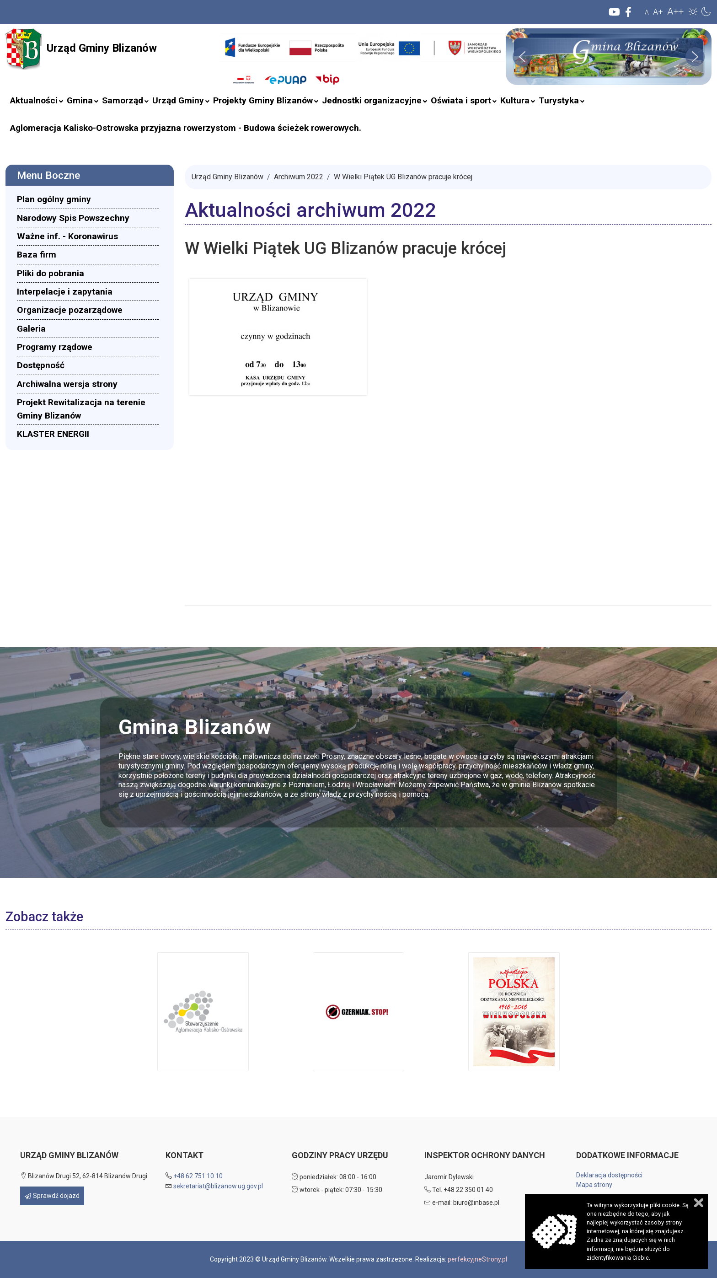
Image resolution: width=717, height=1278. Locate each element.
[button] (693, 11)
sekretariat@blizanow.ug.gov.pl (218, 1186)
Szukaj (214, 65)
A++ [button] (675, 11)
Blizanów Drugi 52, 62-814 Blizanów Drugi (83, 1176)
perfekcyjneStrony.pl (477, 1259)
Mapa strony (594, 1184)
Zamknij (698, 1202)
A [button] (647, 12)
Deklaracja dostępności (609, 1175)
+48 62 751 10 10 (198, 1176)
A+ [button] (658, 11)
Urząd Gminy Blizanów (81, 49)
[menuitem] (33, 100)
